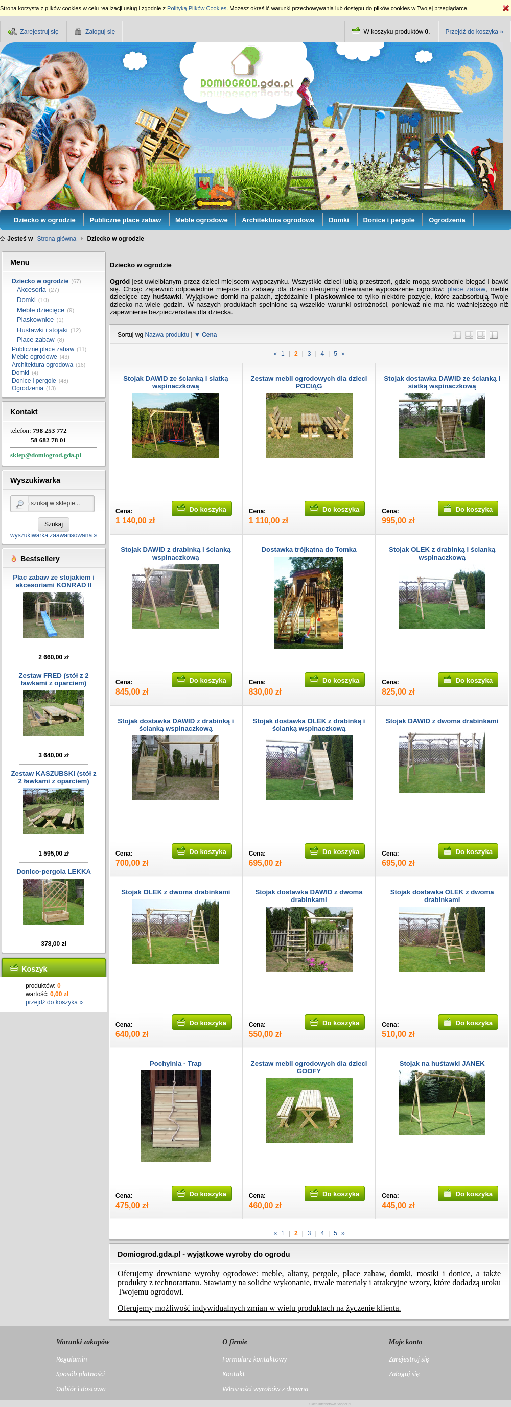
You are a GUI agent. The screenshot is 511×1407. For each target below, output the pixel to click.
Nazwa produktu (167, 334)
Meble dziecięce (40, 310)
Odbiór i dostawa (81, 1389)
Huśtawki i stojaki (42, 330)
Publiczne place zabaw (43, 349)
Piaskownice (35, 320)
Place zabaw (36, 339)
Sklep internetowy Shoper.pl (330, 1404)
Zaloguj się (404, 1374)
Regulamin (71, 1359)
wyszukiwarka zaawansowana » (53, 535)
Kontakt (233, 1374)
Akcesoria (31, 289)
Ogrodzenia (27, 388)
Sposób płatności (80, 1374)
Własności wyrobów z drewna (265, 1389)
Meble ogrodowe (34, 356)
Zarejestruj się (409, 1359)
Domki (26, 300)
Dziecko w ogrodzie (40, 281)
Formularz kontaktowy (254, 1359)
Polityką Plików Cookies (196, 8)
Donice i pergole (34, 380)
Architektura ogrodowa (42, 364)
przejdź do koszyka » (54, 1002)
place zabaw (466, 289)
